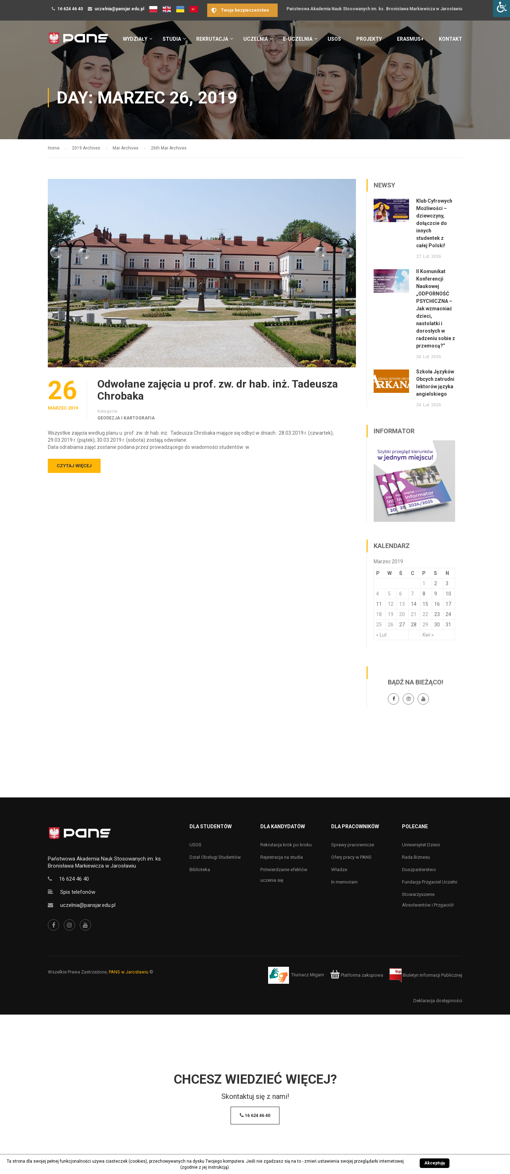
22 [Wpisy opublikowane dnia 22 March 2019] (425, 614)
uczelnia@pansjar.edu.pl (119, 8)
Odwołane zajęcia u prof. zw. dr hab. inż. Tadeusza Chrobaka (217, 390)
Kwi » (428, 635)
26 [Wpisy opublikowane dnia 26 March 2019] (390, 624)
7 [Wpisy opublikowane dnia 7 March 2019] (412, 594)
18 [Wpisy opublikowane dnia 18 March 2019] (379, 614)
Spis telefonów (77, 892)
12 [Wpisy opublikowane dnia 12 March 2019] (390, 604)
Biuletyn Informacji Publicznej (426, 975)
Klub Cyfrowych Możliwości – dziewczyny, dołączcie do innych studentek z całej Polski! (434, 223)
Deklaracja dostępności (437, 1000)
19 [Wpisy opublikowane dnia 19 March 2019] (390, 614)
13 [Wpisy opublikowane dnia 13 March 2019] (402, 604)
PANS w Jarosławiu (128, 972)
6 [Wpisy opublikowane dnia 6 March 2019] (400, 594)
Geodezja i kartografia (126, 418)
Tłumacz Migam (307, 975)
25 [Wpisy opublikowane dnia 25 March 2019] (379, 624)
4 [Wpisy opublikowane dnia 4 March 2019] (377, 594)
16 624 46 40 (70, 8)
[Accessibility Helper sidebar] (501, 8)
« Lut (381, 635)
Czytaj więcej (74, 465)
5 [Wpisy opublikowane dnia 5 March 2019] (389, 594)
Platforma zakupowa (356, 975)
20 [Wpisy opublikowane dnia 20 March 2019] (402, 614)
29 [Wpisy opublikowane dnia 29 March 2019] (425, 624)
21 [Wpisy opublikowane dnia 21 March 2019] (413, 614)
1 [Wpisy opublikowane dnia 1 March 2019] (424, 583)
